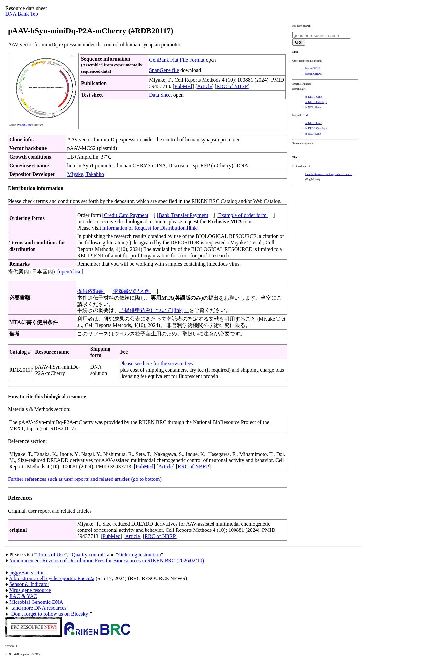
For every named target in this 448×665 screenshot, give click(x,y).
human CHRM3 (313, 73)
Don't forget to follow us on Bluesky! (50, 614)
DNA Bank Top (21, 14)
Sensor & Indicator (29, 584)
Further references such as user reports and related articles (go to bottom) (85, 479)
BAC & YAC (23, 596)
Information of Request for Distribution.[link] (150, 228)
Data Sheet (160, 95)
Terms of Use (50, 554)
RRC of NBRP (232, 86)
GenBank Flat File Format (176, 59)
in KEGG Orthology (316, 102)
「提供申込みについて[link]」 (154, 310)
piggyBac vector (26, 572)
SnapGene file (164, 70)
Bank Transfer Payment (183, 215)
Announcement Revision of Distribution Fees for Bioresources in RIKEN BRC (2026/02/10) (106, 560)
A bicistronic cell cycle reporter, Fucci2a (51, 578)
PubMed (183, 86)
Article (204, 86)
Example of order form (243, 215)
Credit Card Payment (126, 215)
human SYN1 (312, 68)
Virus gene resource (30, 590)
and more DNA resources (39, 608)
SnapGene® (26, 124)
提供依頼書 (91, 291)
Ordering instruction (139, 554)
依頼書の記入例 (132, 291)
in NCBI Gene (313, 107)
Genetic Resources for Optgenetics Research (328, 174)
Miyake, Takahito (85, 174)
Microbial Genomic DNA (36, 602)
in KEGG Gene (313, 96)
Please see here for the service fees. (157, 363)
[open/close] (70, 271)
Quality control (87, 554)
